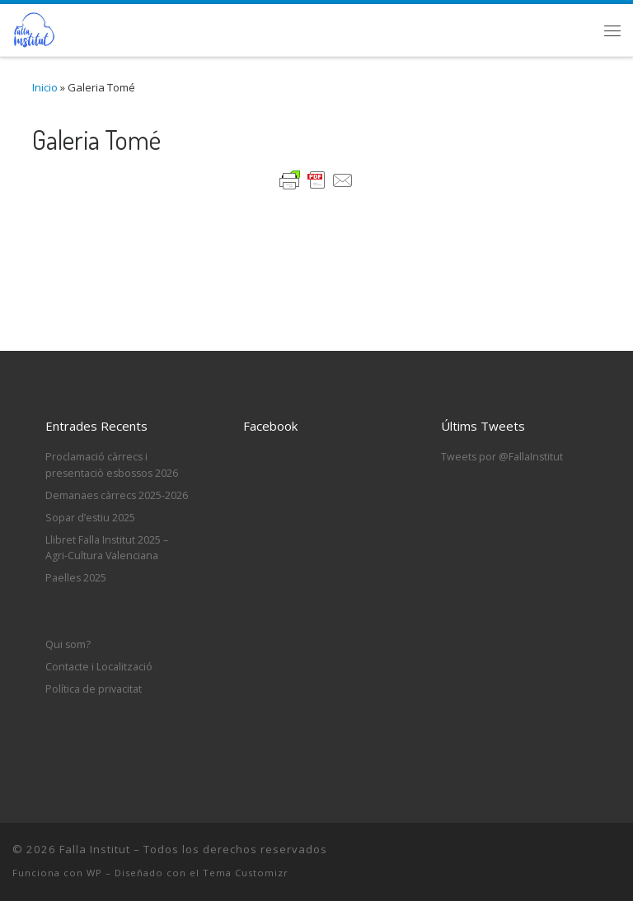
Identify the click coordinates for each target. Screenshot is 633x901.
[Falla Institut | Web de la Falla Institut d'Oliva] (33, 27)
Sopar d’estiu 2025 (90, 518)
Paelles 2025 (75, 578)
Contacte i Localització (98, 667)
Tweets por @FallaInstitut (502, 457)
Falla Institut (94, 849)
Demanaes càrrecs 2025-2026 (116, 495)
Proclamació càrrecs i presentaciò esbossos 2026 (111, 464)
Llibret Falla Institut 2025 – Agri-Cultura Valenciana (106, 548)
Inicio (45, 87)
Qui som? (68, 644)
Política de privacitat (93, 689)
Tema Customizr (245, 872)
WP (94, 872)
